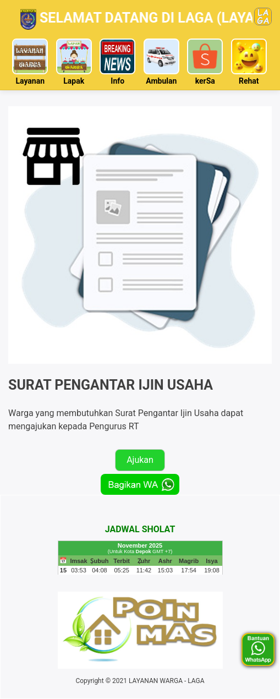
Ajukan (140, 460)
